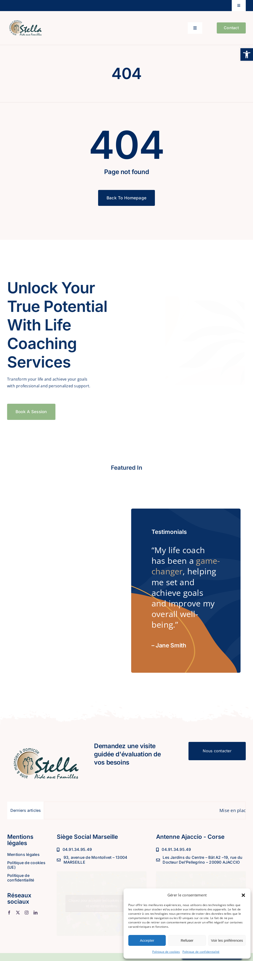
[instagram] (27, 912)
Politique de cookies (166, 952)
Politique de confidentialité (201, 952)
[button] (246, 54)
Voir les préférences (227, 940)
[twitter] (18, 912)
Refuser (187, 940)
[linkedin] (35, 912)
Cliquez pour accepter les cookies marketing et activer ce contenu (101, 903)
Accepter (147, 940)
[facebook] (9, 912)
